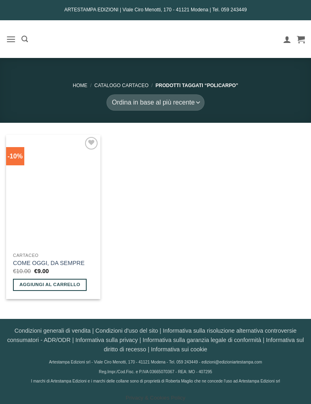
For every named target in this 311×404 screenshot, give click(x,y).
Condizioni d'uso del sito (126, 330)
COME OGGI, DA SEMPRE (49, 263)
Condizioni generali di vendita (53, 330)
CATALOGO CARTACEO (121, 85)
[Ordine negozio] (155, 102)
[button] (11, 39)
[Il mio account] (287, 39)
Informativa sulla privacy (106, 340)
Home (80, 85)
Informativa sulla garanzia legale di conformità (202, 340)
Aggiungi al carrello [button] (49, 284)
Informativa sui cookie (179, 349)
